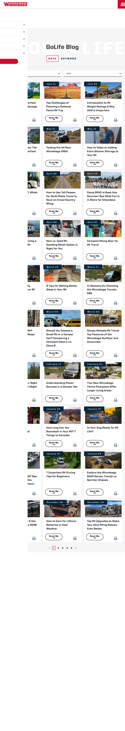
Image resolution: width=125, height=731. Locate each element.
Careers (27, 605)
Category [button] (10, 73)
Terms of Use (62, 619)
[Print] (35, 119)
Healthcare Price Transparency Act (81, 613)
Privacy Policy (12, 613)
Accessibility (41, 613)
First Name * (91, 563)
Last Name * (91, 571)
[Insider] (1, 9)
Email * (89, 579)
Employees (37, 605)
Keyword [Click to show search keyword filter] (69, 58)
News (18, 605)
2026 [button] (69, 73)
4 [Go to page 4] (67, 543)
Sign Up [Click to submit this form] (92, 586)
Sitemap (27, 613)
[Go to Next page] (75, 544)
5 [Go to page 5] (71, 543)
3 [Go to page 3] (62, 543)
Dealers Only (50, 605)
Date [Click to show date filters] (52, 58)
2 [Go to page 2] (58, 543)
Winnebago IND (7, 605)
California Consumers (109, 613)
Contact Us (56, 613)
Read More (13, 118)
